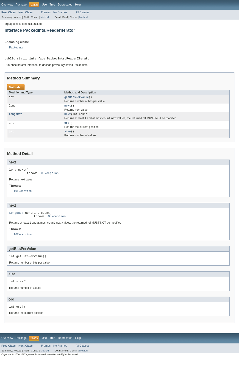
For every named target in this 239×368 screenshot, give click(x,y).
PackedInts (16, 47)
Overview (7, 4)
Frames (45, 12)
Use (44, 4)
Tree (52, 4)
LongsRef (15, 116)
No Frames (60, 12)
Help (78, 4)
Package (21, 4)
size (67, 134)
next (67, 107)
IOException (49, 177)
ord (66, 125)
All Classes (82, 12)
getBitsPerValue (76, 98)
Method (44, 17)
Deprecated (65, 4)
